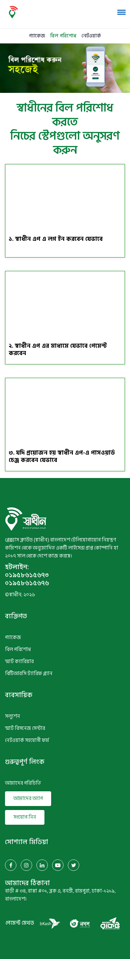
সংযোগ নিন (24, 817)
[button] (120, 12)
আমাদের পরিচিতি (23, 783)
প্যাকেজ (37, 36)
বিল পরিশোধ (63, 36)
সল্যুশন (12, 716)
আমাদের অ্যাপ (28, 798)
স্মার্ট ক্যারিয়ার (19, 662)
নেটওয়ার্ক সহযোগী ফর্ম (27, 741)
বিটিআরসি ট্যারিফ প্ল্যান (28, 674)
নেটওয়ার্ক (91, 36)
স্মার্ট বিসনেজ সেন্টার (25, 729)
